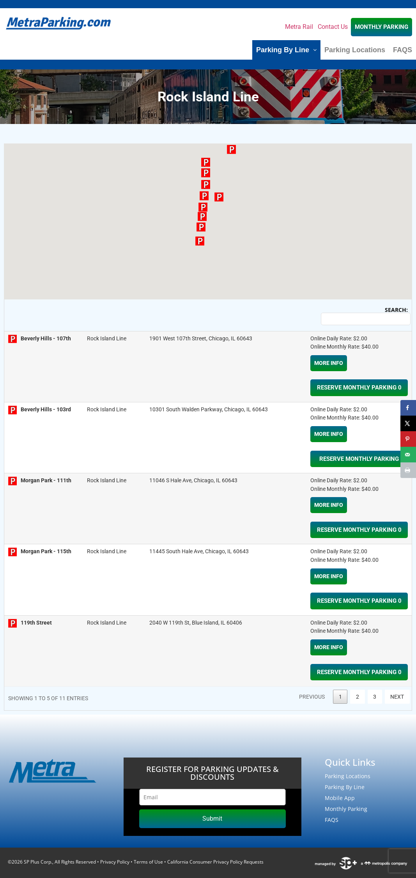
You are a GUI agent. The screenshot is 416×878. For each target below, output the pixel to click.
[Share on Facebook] (408, 408)
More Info (328, 363)
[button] (202, 207)
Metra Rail (299, 26)
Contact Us (333, 26)
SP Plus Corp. (38, 862)
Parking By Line (286, 50)
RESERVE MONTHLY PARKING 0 (359, 387)
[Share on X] (408, 423)
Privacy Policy (114, 862)
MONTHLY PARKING (381, 26)
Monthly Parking (346, 809)
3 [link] (374, 697)
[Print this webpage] (408, 470)
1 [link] (340, 697)
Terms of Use (148, 862)
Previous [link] (312, 697)
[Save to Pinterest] (408, 439)
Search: (364, 316)
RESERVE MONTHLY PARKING (359, 458)
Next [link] (397, 697)
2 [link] (357, 697)
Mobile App (340, 798)
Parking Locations (354, 50)
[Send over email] (408, 454)
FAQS (402, 50)
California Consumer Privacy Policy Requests (215, 862)
